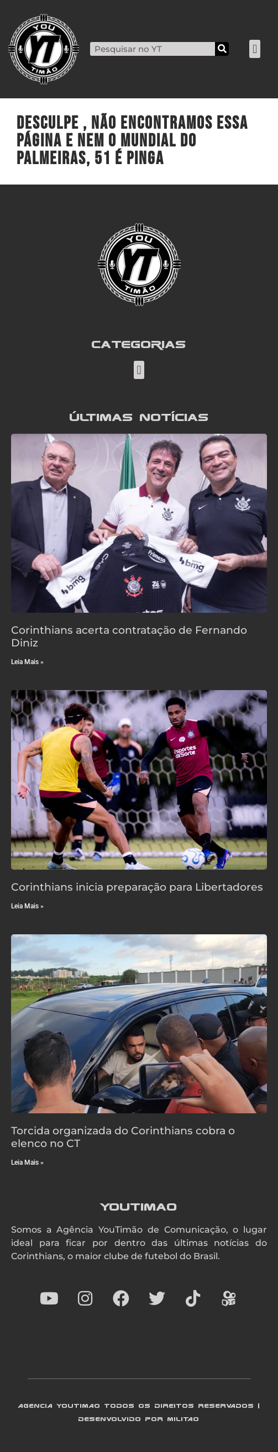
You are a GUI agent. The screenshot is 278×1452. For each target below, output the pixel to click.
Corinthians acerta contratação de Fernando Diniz (129, 636)
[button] (254, 49)
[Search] (222, 49)
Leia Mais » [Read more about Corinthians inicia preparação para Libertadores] (27, 906)
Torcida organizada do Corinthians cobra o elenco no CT (123, 1137)
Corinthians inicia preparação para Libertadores (137, 886)
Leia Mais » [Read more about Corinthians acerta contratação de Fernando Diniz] (27, 662)
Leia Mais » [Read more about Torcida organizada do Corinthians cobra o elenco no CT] (27, 1162)
